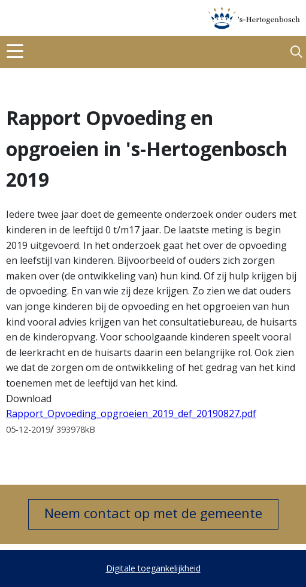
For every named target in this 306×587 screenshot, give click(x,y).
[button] (296, 52)
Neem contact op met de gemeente (153, 513)
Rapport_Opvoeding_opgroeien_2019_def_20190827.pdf (131, 413)
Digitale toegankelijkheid (153, 568)
